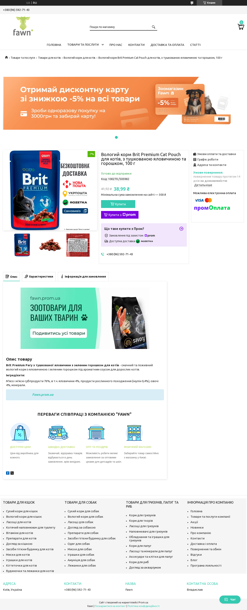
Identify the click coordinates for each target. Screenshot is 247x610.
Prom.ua (143, 602)
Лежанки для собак (82, 565)
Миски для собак (80, 549)
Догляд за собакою (82, 527)
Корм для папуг (140, 545)
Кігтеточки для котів (21, 565)
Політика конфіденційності (144, 606)
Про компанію (200, 533)
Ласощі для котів (18, 522)
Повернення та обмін (205, 549)
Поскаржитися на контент (110, 606)
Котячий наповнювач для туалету (30, 527)
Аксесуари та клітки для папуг (151, 556)
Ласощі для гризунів (144, 526)
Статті (195, 44)
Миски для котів (18, 554)
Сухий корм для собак (83, 511)
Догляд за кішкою (19, 543)
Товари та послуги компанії (210, 516)
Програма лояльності (205, 565)
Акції (194, 522)
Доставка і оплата (203, 543)
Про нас (115, 44)
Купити (120, 204)
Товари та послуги (83, 44)
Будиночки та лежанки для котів (30, 571)
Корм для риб (139, 562)
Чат (230, 599)
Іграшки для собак (81, 554)
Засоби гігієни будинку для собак (92, 538)
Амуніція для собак (81, 560)
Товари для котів (49, 57)
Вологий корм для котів (79, 57)
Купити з (122, 215)
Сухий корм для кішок (22, 511)
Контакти (136, 44)
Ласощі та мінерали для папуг (150, 551)
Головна (54, 44)
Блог (193, 560)
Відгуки (196, 554)
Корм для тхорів (141, 520)
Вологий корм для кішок (24, 516)
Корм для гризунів (142, 515)
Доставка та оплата (167, 44)
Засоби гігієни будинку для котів (30, 549)
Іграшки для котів (19, 560)
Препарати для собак (83, 533)
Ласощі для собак (80, 522)
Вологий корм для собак (85, 516)
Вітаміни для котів (19, 533)
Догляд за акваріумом (145, 567)
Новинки (197, 527)
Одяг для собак (79, 543)
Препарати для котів (21, 538)
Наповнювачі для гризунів (148, 531)
